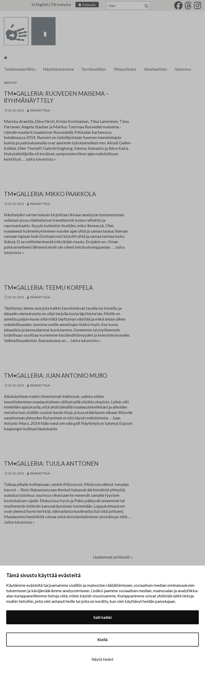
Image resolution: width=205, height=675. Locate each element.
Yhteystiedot (124, 68)
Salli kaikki (102, 617)
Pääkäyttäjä (40, 110)
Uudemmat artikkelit (113, 556)
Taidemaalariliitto (20, 68)
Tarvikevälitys (93, 68)
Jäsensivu (182, 68)
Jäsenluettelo (155, 68)
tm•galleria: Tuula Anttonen (51, 463)
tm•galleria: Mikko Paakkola (50, 193)
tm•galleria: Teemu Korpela (48, 287)
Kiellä (102, 639)
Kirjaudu (89, 4)
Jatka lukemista (40, 159)
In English (40, 4)
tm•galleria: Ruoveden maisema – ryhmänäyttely (56, 97)
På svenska (61, 4)
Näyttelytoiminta (58, 68)
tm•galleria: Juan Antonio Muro (55, 375)
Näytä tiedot (102, 659)
